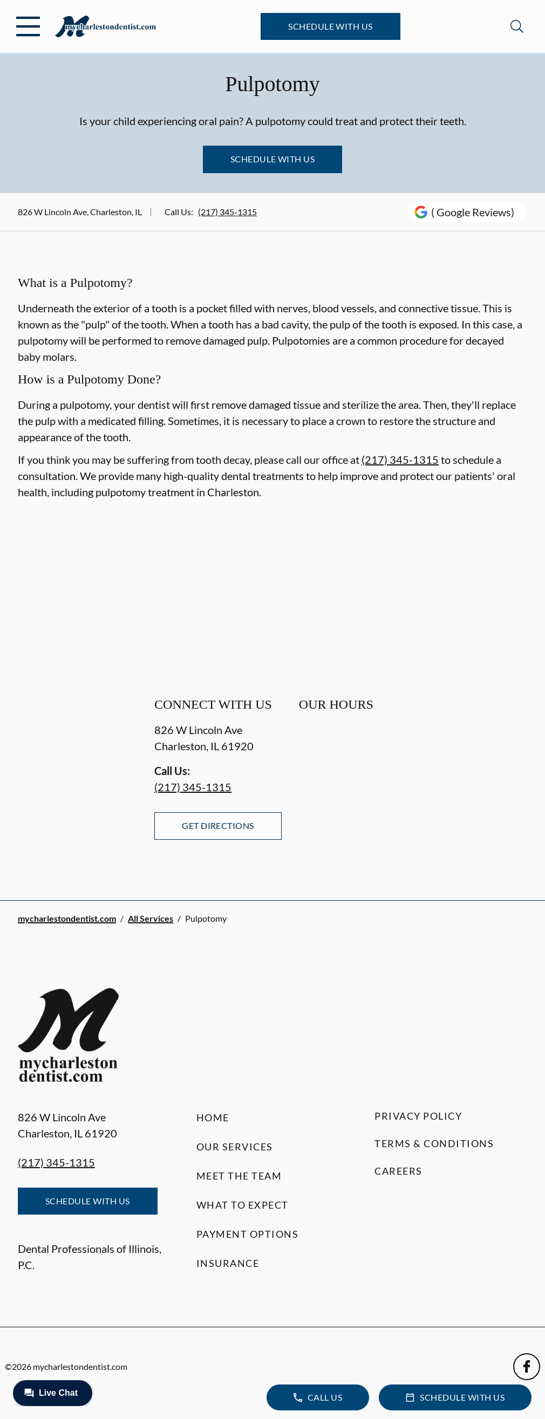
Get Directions (218, 825)
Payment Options (247, 1234)
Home (212, 1117)
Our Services (234, 1147)
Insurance (228, 1263)
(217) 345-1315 (227, 212)
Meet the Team (239, 1176)
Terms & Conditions (434, 1143)
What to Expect (242, 1205)
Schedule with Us (330, 26)
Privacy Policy (418, 1116)
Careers (398, 1171)
